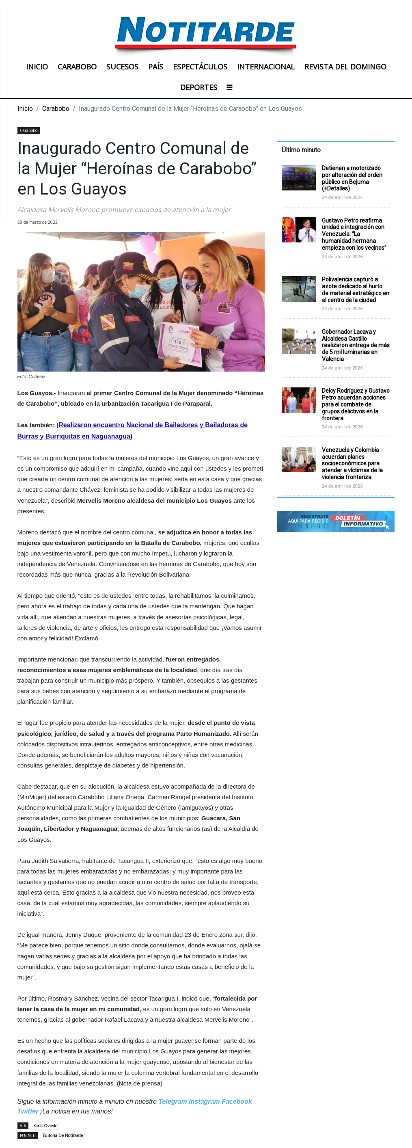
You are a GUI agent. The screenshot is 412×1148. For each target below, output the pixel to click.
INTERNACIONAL (266, 66)
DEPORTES (198, 87)
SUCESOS (122, 66)
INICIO (37, 66)
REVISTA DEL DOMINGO (345, 66)
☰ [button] (229, 87)
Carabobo (55, 108)
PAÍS (155, 66)
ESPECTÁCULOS (200, 66)
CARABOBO (77, 66)
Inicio (25, 108)
